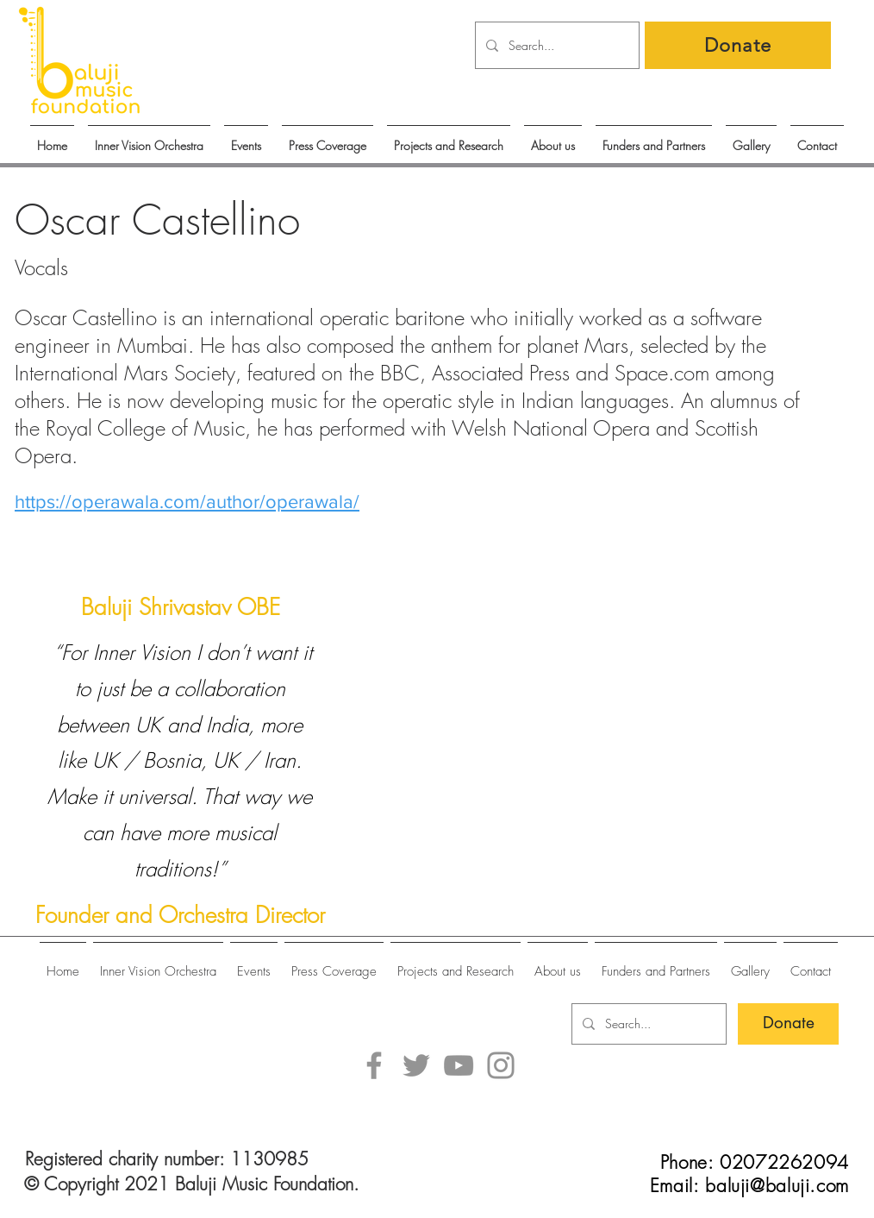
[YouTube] (458, 1065)
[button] (246, 138)
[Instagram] (501, 1065)
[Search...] (555, 45)
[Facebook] (374, 1065)
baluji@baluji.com (777, 1185)
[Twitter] (416, 1065)
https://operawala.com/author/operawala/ (187, 502)
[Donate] (738, 45)
